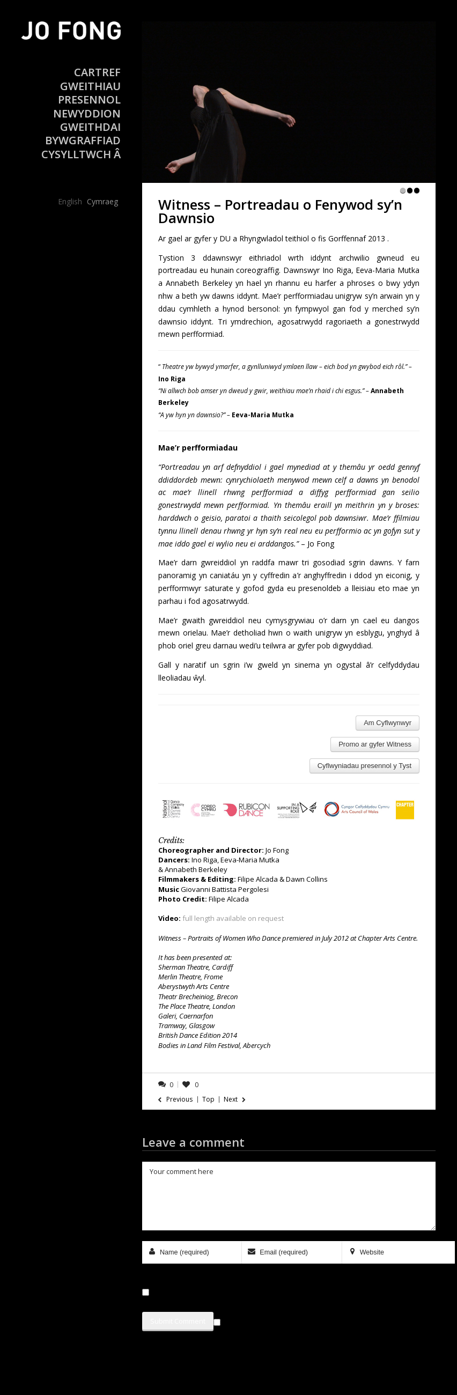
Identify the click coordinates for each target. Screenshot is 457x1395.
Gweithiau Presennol (89, 93)
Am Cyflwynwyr (387, 723)
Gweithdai (90, 127)
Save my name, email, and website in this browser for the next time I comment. (278, 1292)
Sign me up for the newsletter (270, 1320)
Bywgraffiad (83, 140)
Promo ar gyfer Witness (374, 744)
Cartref (97, 72)
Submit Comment (177, 1321)
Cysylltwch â (81, 154)
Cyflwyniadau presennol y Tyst (364, 766)
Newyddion (87, 113)
